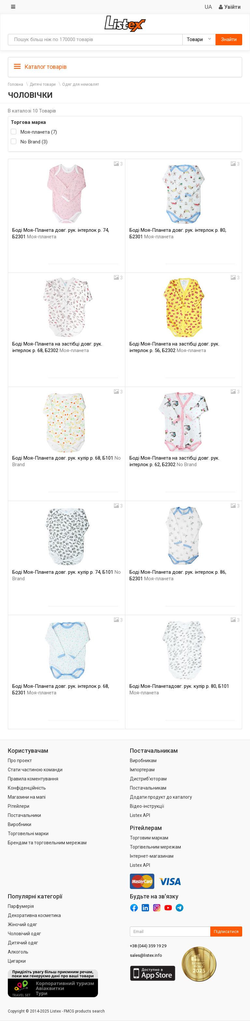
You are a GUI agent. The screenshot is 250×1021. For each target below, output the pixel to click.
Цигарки (17, 961)
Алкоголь (18, 951)
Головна (15, 84)
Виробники (19, 824)
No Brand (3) (34, 142)
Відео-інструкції (147, 806)
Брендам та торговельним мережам (47, 842)
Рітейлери (18, 806)
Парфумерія (21, 906)
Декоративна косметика (34, 915)
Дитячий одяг (23, 942)
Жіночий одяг (22, 924)
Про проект (20, 760)
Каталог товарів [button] (40, 67)
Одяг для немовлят (80, 84)
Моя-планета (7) (39, 132)
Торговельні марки (28, 833)
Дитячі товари (43, 84)
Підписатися (226, 931)
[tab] (125, 66)
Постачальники (24, 815)
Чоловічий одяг (24, 933)
